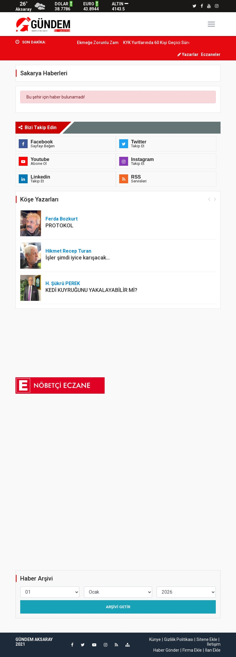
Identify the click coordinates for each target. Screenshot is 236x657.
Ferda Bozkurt (61, 219)
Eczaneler (211, 54)
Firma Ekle (192, 650)
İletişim (214, 644)
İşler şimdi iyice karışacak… (77, 257)
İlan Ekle (213, 650)
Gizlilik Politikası (178, 639)
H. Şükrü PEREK (62, 283)
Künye (155, 639)
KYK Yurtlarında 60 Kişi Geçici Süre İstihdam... (174, 42)
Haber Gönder (166, 650)
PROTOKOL (59, 225)
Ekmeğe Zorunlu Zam (104, 42)
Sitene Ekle (206, 639)
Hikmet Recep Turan (68, 251)
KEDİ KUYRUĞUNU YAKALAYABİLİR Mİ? (91, 290)
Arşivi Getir (118, 607)
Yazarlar (188, 54)
